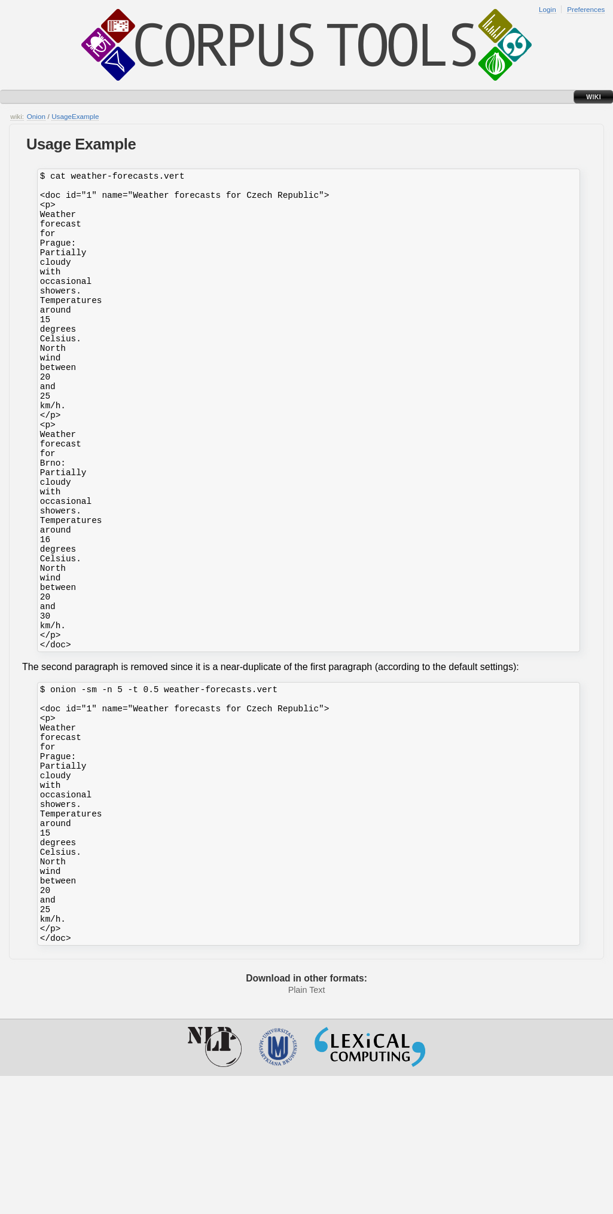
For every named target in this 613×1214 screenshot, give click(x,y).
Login (547, 9)
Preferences (586, 9)
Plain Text (306, 1128)
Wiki (593, 96)
